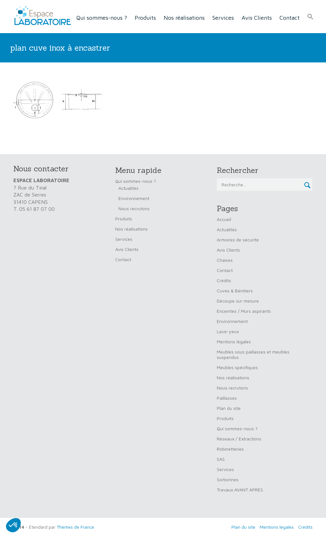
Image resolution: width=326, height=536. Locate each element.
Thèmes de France (75, 527)
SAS (221, 459)
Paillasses (227, 398)
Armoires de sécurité (238, 239)
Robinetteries (230, 449)
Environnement (133, 198)
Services (223, 17)
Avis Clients (257, 17)
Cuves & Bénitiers (235, 290)
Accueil (224, 219)
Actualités (128, 188)
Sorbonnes (227, 479)
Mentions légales (234, 341)
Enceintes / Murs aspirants (244, 311)
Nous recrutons (134, 208)
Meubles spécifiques (237, 367)
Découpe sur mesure (238, 301)
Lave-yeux (228, 331)
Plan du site (229, 408)
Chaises (225, 260)
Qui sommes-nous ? (101, 17)
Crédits (224, 280)
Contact (290, 17)
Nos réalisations (184, 17)
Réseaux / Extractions (239, 438)
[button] (310, 16)
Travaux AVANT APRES (240, 489)
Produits (145, 17)
